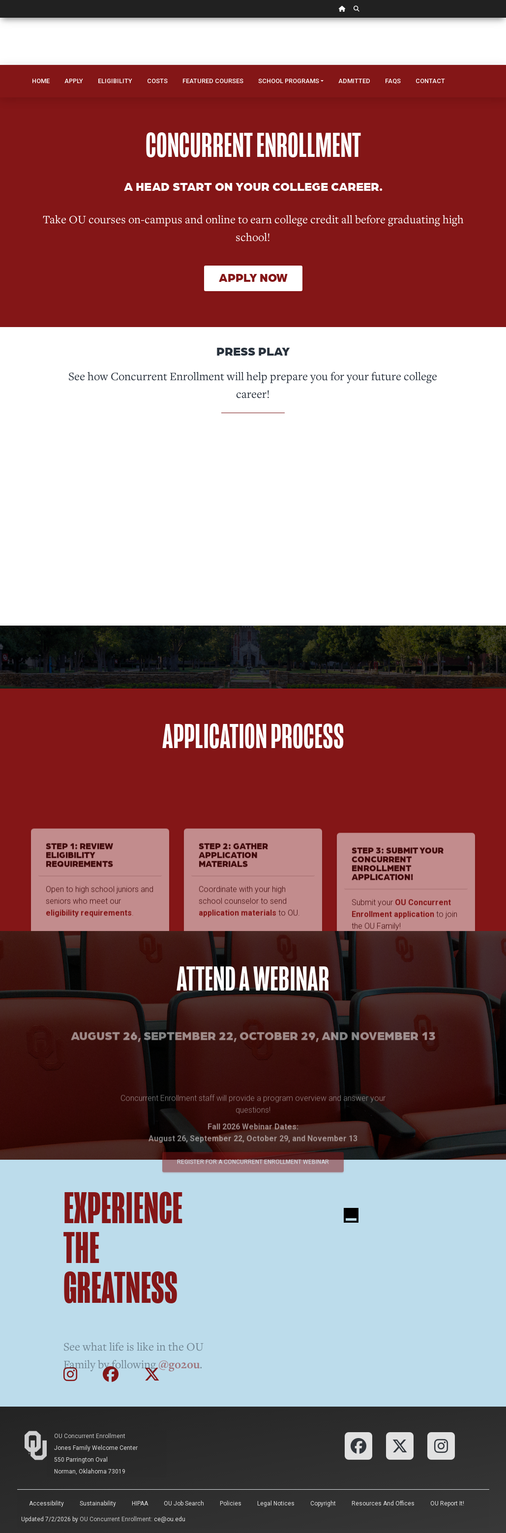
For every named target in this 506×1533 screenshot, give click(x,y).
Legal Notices (276, 1503)
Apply (73, 81)
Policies (230, 1503)
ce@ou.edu (169, 1519)
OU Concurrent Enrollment (89, 1436)
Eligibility (115, 81)
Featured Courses (212, 81)
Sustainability (98, 1503)
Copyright (323, 1503)
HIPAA (140, 1503)
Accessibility (46, 1503)
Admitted (354, 81)
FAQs (393, 81)
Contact (430, 81)
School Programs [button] (288, 81)
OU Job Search (184, 1503)
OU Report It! (447, 1503)
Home (41, 81)
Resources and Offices (383, 1503)
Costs (157, 81)
